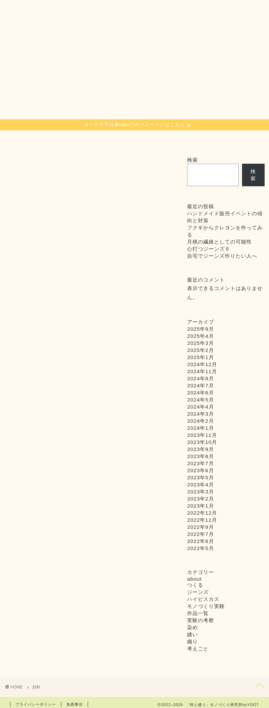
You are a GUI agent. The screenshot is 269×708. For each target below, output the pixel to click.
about (124, 139)
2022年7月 (200, 534)
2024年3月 (200, 414)
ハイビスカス (203, 599)
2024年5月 (200, 400)
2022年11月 (202, 520)
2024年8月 (200, 378)
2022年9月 (200, 527)
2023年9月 (200, 449)
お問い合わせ (249, 141)
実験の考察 (200, 620)
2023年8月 (200, 456)
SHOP (157, 139)
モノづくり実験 (206, 606)
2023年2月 (200, 499)
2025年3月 (200, 343)
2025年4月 (200, 336)
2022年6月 (200, 541)
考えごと (198, 648)
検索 (192, 160)
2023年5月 (200, 477)
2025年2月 (200, 350)
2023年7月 (200, 463)
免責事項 (74, 704)
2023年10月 (202, 442)
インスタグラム (186, 141)
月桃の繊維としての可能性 (219, 242)
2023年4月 (200, 484)
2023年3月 (200, 491)
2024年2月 (200, 421)
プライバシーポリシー (36, 704)
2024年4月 (200, 407)
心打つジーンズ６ (208, 249)
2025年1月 (200, 357)
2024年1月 (200, 428)
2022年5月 (200, 548)
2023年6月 (200, 470)
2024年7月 (200, 385)
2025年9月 (200, 329)
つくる (95, 139)
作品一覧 (198, 613)
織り (44, 139)
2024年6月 (200, 392)
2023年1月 (200, 506)
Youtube (218, 139)
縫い (69, 139)
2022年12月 (202, 513)
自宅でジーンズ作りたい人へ (222, 256)
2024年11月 (202, 371)
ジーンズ (198, 592)
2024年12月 (202, 364)
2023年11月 (202, 435)
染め (19, 139)
